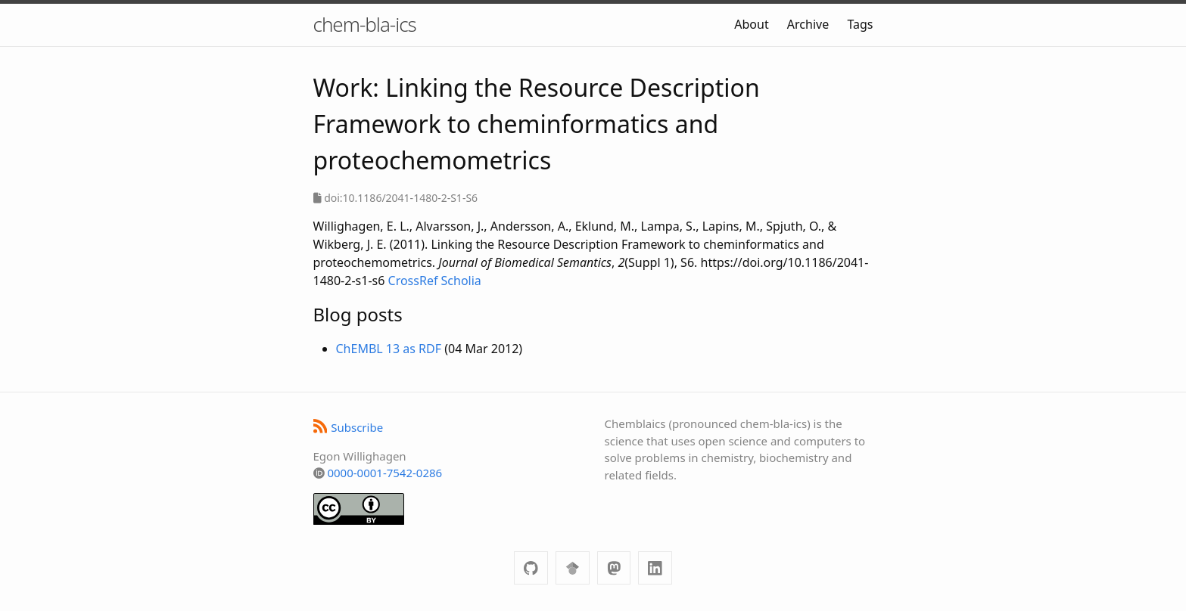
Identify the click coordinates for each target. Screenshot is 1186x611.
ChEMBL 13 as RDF (389, 348)
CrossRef (413, 280)
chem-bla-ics (364, 24)
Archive (808, 24)
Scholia (461, 280)
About (751, 24)
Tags (860, 24)
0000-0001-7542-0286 (384, 472)
